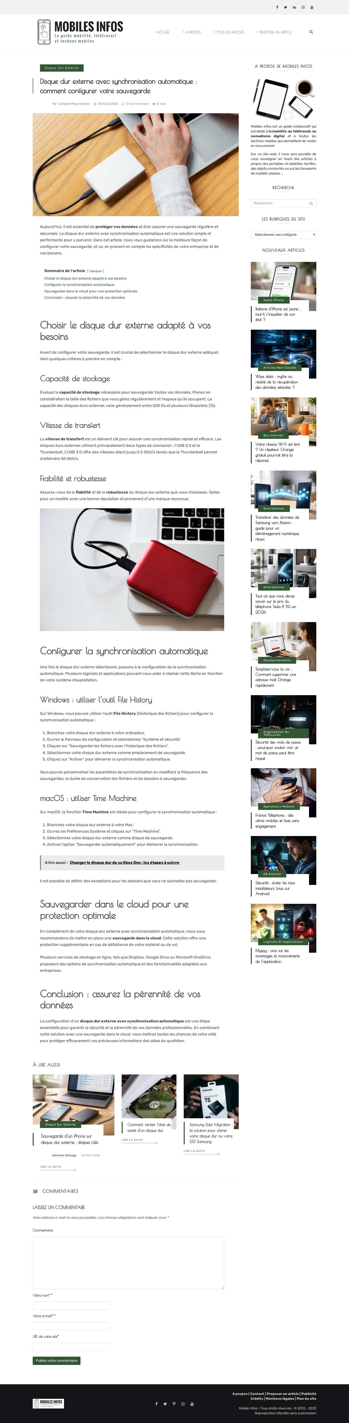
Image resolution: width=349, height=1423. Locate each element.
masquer (95, 271)
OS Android (272, 874)
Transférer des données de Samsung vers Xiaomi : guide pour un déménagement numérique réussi (277, 528)
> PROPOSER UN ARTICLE (274, 32)
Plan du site (306, 1399)
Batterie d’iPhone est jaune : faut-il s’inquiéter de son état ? (278, 314)
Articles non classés (279, 367)
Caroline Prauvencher (74, 104)
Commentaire (43, 1230)
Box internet (273, 435)
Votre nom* (42, 1295)
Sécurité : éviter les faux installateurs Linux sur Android (275, 888)
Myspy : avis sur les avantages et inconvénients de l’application (277, 956)
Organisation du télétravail (276, 733)
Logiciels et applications (283, 942)
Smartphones (274, 508)
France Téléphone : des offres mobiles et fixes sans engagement (277, 820)
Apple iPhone (273, 300)
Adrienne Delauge (64, 1155)
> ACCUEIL (161, 32)
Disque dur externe (62, 68)
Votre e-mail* (44, 1316)
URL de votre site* (45, 1336)
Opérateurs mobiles (278, 806)
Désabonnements (277, 660)
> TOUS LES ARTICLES (229, 32)
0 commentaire (135, 104)
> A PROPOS (192, 32)
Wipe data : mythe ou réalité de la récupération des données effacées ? (276, 381)
